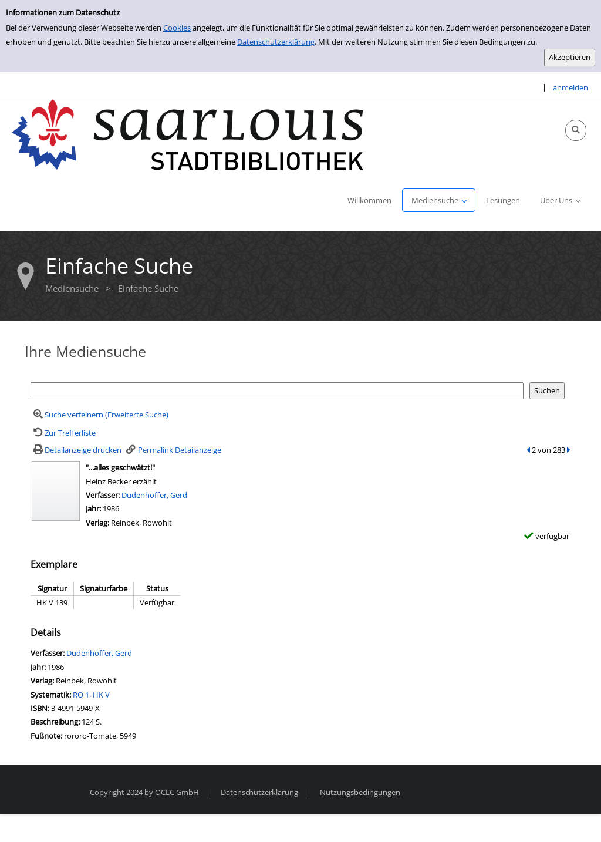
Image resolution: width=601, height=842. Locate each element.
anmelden (570, 87)
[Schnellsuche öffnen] (575, 130)
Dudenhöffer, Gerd (154, 495)
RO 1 (81, 694)
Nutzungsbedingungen (360, 792)
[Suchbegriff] (277, 390)
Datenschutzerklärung (276, 41)
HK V (101, 694)
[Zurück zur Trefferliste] (63, 432)
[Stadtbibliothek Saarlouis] (188, 134)
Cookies (177, 27)
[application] (438, 200)
